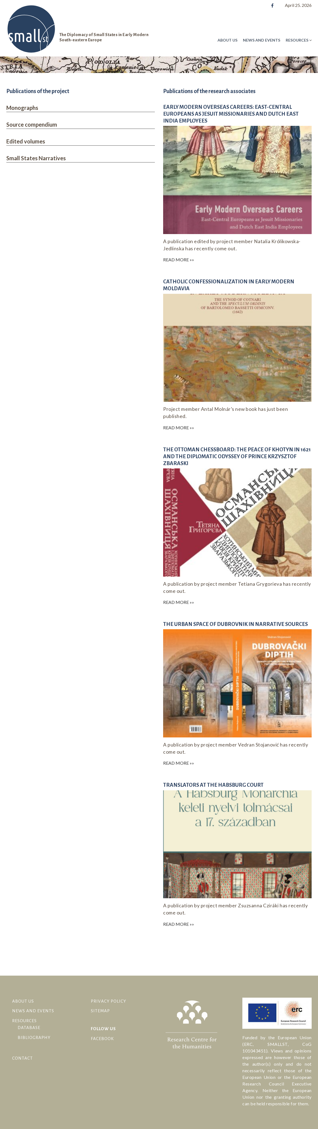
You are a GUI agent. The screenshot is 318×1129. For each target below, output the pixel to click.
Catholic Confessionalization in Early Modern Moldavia (228, 285)
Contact (22, 1058)
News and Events (261, 40)
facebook (102, 1038)
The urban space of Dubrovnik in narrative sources (235, 624)
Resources (297, 40)
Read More (176, 259)
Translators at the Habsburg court (213, 785)
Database (29, 1027)
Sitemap (100, 1010)
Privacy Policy (108, 1001)
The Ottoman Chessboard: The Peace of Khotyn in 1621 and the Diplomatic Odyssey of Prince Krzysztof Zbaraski (237, 456)
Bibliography (34, 1037)
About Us (227, 40)
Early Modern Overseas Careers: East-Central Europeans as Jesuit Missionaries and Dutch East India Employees (231, 114)
